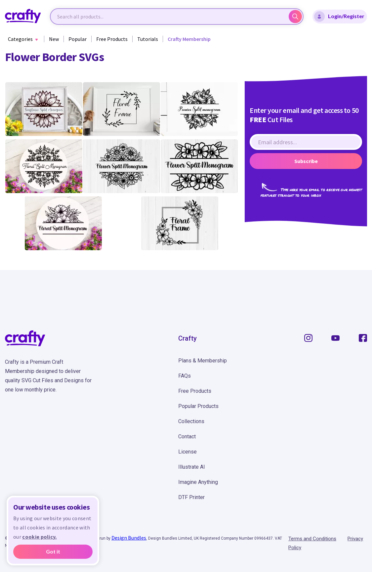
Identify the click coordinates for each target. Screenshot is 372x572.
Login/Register (339, 16)
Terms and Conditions (312, 539)
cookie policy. (39, 536)
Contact (187, 436)
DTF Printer (191, 497)
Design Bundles (128, 537)
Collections (191, 421)
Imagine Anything (198, 482)
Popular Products (198, 406)
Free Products (112, 39)
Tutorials (147, 39)
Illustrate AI (191, 467)
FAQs (184, 376)
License (187, 452)
